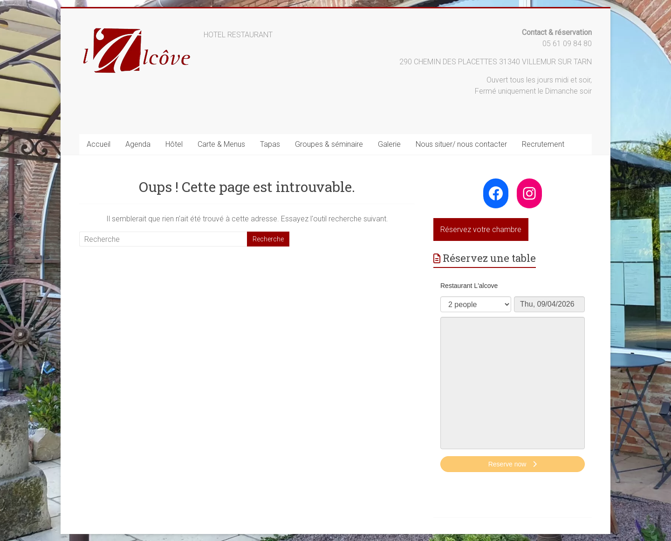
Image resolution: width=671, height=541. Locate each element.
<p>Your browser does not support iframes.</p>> (512, 378)
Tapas (270, 144)
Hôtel (174, 144)
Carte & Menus (221, 144)
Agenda (138, 144)
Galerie (389, 144)
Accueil (98, 144)
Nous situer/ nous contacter (461, 144)
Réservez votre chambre (480, 229)
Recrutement (543, 144)
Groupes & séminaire (329, 144)
